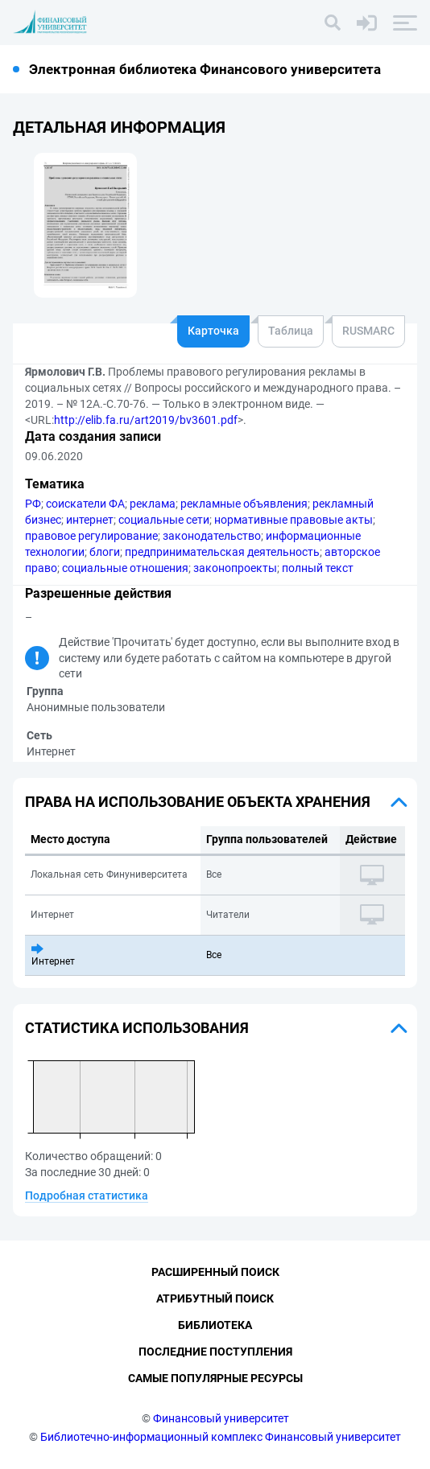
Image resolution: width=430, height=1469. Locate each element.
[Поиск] (333, 22)
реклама (153, 503)
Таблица (290, 330)
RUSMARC (368, 330)
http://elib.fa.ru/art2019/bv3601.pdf (146, 420)
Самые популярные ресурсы (215, 1378)
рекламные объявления (244, 503)
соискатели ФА (85, 503)
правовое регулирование (91, 535)
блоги (104, 551)
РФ (33, 503)
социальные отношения (125, 568)
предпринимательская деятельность (222, 551)
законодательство (212, 535)
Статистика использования (137, 1027)
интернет (90, 519)
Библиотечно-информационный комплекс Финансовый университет (220, 1436)
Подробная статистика (86, 1195)
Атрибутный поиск (215, 1298)
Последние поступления (215, 1351)
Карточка (213, 330)
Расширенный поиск (215, 1271)
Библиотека (215, 1325)
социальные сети (163, 519)
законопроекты (235, 568)
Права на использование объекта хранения (197, 801)
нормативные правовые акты (293, 519)
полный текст (318, 568)
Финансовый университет (221, 1418)
